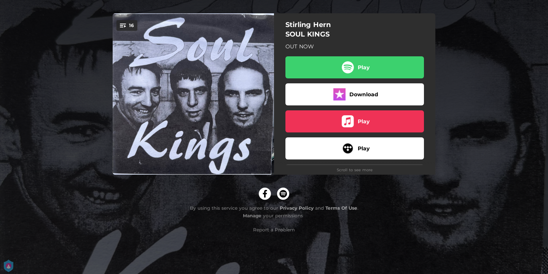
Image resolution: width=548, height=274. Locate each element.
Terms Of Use (341, 208)
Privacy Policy (297, 208)
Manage (252, 215)
